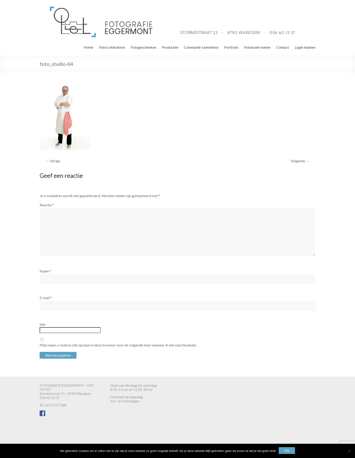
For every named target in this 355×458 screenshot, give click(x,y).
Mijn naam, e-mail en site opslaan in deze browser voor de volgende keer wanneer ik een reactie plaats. (118, 345)
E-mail (46, 298)
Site (43, 324)
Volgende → (299, 161)
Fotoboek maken (257, 47)
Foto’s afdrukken (112, 47)
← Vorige (53, 161)
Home (88, 47)
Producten (170, 47)
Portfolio (231, 47)
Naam (45, 271)
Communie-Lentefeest (201, 47)
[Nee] (349, 451)
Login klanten (305, 47)
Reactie (47, 205)
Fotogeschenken (143, 47)
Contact (282, 47)
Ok (286, 450)
